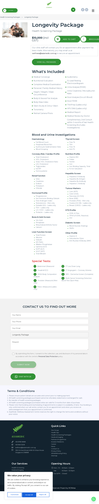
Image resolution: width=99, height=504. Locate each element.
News (53, 449)
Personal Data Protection (48, 359)
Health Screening (18, 470)
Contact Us (55, 451)
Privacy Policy (56, 454)
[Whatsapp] (93, 499)
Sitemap (54, 458)
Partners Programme (58, 442)
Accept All (43, 495)
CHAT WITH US (23, 379)
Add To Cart (65, 42)
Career (53, 447)
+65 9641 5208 (20, 447)
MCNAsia (72, 491)
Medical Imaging (57, 440)
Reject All (28, 495)
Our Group (55, 433)
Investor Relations (57, 444)
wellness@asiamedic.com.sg (44, 56)
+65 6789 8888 (20, 444)
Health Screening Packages (61, 437)
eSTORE (8, 13)
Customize (14, 495)
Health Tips (55, 435)
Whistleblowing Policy (59, 456)
